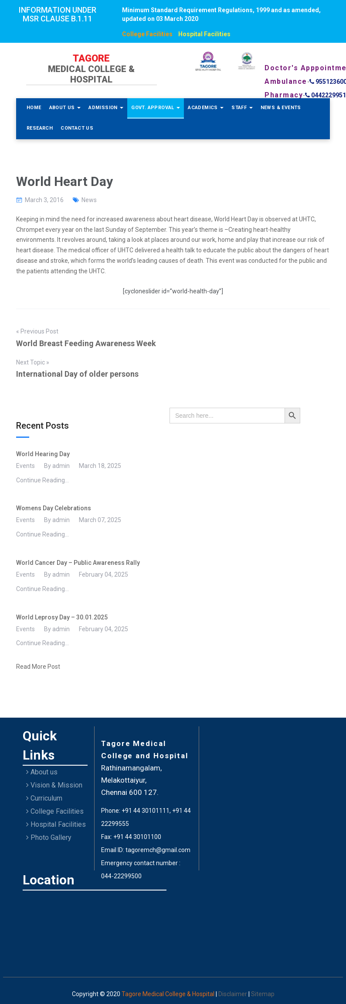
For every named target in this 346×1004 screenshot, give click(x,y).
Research (40, 128)
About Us (65, 107)
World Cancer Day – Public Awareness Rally (78, 562)
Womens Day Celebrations (53, 508)
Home (34, 107)
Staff (241, 107)
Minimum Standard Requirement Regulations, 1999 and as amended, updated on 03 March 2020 (221, 14)
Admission (105, 107)
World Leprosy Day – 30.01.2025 (62, 617)
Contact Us (77, 128)
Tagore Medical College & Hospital (169, 993)
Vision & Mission (54, 785)
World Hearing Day (43, 453)
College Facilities (147, 34)
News (89, 199)
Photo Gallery (48, 837)
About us (42, 772)
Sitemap (263, 993)
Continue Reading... (42, 480)
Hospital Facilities (204, 34)
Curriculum (44, 798)
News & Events (281, 107)
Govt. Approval (155, 107)
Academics (206, 107)
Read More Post (38, 666)
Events (25, 465)
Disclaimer (233, 993)
